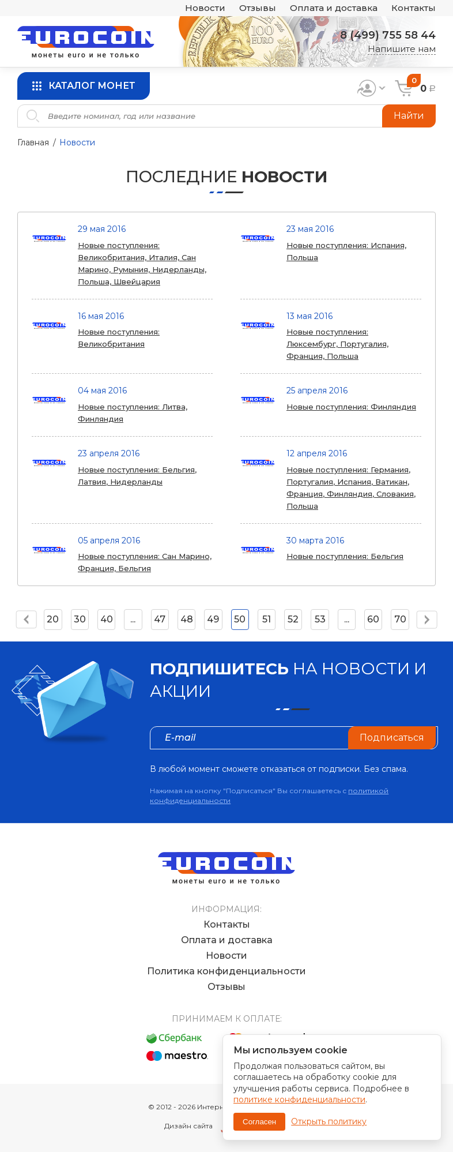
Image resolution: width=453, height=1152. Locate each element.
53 (320, 619)
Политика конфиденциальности (226, 971)
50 (240, 619)
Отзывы (257, 8)
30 (80, 619)
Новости (205, 8)
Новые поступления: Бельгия (344, 556)
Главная (33, 142)
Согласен (259, 1121)
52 (293, 619)
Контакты (413, 8)
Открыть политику (329, 1121)
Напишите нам (402, 48)
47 (159, 619)
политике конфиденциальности (299, 1099)
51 (266, 619)
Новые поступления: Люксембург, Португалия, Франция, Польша (337, 344)
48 (186, 619)
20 (53, 619)
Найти (409, 115)
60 (373, 619)
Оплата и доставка (334, 8)
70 (400, 619)
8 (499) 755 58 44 (388, 35)
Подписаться (392, 737)
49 (213, 619)
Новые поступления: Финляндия (351, 406)
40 (106, 619)
